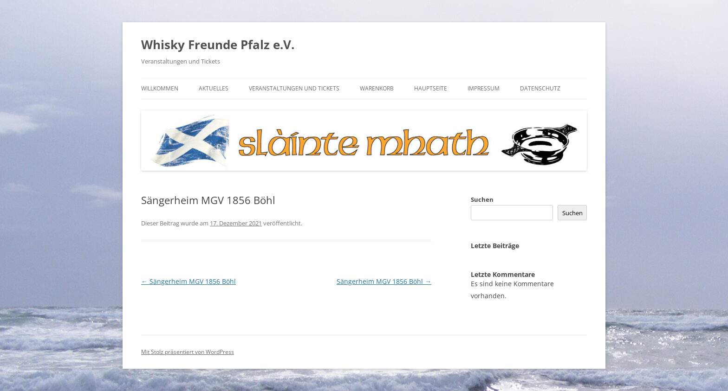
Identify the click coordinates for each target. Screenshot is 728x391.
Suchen (482, 199)
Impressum (484, 88)
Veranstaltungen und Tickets (294, 88)
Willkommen (159, 88)
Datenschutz (540, 88)
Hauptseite (430, 88)
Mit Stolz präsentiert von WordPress (187, 352)
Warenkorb (377, 88)
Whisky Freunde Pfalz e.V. (217, 44)
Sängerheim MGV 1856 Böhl (188, 281)
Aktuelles (213, 88)
